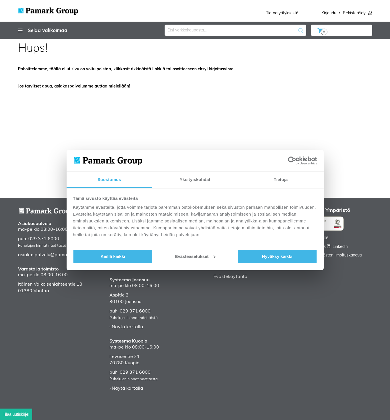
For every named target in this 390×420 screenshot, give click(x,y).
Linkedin (340, 247)
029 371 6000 (43, 239)
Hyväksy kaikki (277, 256)
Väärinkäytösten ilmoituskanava (333, 255)
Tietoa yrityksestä (282, 13)
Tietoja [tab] (281, 179)
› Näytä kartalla (126, 327)
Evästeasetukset (195, 256)
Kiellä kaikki (113, 256)
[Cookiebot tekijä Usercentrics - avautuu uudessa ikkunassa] (292, 160)
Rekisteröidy (354, 13)
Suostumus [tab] (109, 179)
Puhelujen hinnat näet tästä (42, 246)
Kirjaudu (328, 13)
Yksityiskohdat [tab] (195, 179)
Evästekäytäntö (230, 276)
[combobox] (235, 30)
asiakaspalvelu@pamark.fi (46, 255)
